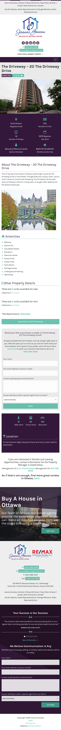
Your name (7, 359)
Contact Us (30, 723)
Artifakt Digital (34, 726)
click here (11, 349)
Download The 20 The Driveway (30, 322)
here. (37, 478)
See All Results (29, 640)
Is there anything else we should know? (18, 379)
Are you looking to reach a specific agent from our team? (25, 395)
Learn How (50, 531)
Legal (30, 720)
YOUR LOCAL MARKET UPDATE (29, 54)
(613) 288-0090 (30, 351)
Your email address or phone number (18, 369)
